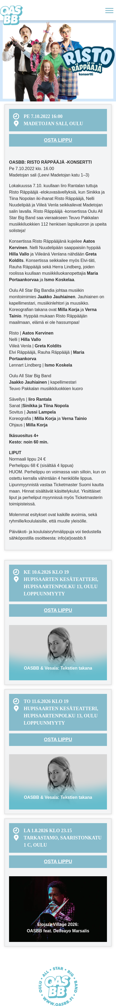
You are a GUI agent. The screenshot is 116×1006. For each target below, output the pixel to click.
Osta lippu (58, 140)
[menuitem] (58, 120)
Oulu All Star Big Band (11, 15)
